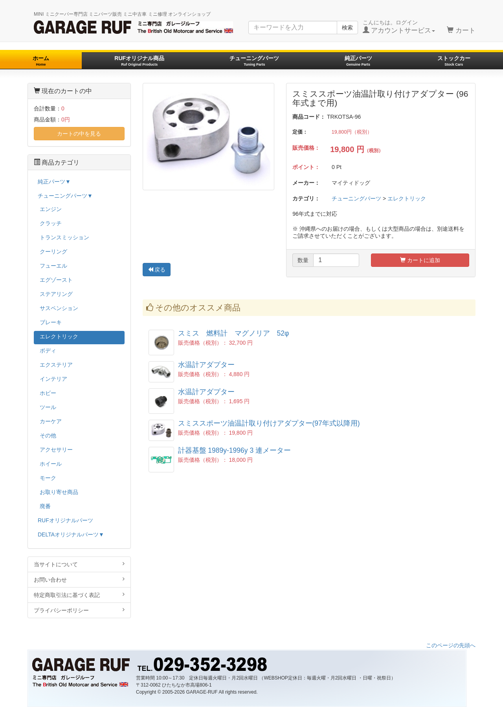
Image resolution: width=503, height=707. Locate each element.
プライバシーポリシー (79, 610)
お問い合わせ (79, 579)
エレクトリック (406, 198)
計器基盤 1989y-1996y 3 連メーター (234, 450)
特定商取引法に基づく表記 (79, 594)
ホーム (41, 60)
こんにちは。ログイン (399, 26)
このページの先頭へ (450, 645)
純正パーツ (358, 60)
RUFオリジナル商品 (139, 60)
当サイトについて (79, 564)
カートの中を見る (79, 133)
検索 (347, 27)
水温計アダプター (206, 365)
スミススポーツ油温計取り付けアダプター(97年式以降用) (269, 423)
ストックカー (453, 60)
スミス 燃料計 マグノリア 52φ (233, 333)
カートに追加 (420, 260)
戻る (157, 269)
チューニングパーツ (254, 60)
